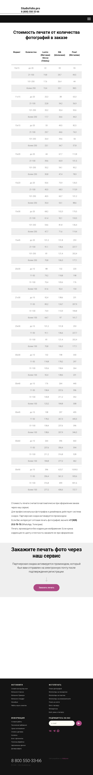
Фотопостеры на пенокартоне (58, 692)
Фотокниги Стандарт (17, 699)
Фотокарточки (53, 709)
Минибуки (14, 702)
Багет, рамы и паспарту (56, 712)
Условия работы (16, 722)
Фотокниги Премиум (18, 695)
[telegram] (54, 730)
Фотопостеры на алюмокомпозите (60, 699)
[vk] (50, 730)
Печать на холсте (54, 702)
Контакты (14, 735)
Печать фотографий (55, 689)
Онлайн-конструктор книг (19, 689)
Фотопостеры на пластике (57, 695)
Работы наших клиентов (19, 705)
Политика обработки (17, 742)
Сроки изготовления (18, 728)
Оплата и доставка (17, 732)
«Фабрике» (65, 758)
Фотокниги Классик (17, 692)
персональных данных (18, 745)
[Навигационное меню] (89, 19)
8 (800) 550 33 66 (30, 11)
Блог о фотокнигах (17, 738)
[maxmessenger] (58, 730)
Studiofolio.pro (30, 8)
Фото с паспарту (54, 705)
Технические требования (19, 725)
